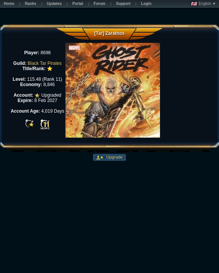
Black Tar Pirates (45, 63)
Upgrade (114, 157)
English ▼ (203, 4)
